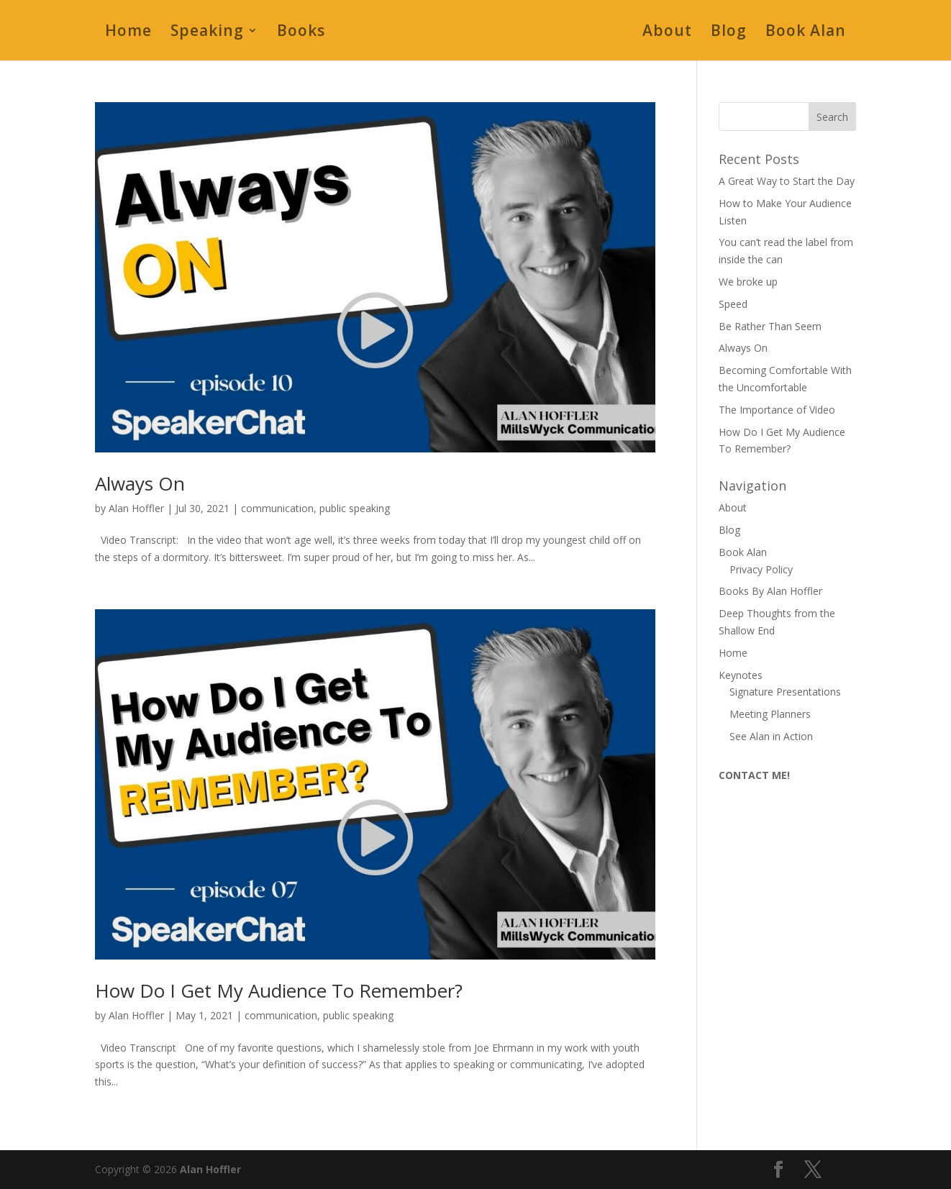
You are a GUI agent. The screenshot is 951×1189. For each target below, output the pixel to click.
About (667, 32)
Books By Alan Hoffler (770, 591)
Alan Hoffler (136, 508)
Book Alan (805, 32)
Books (301, 32)
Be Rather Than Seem (770, 326)
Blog (729, 32)
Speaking (207, 32)
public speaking (354, 508)
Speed (733, 304)
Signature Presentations (785, 691)
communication (277, 508)
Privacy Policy (761, 569)
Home (128, 32)
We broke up (748, 281)
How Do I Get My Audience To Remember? (279, 990)
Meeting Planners (770, 714)
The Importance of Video (777, 409)
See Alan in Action (771, 736)
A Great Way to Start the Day (787, 181)
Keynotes (741, 675)
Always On (140, 483)
